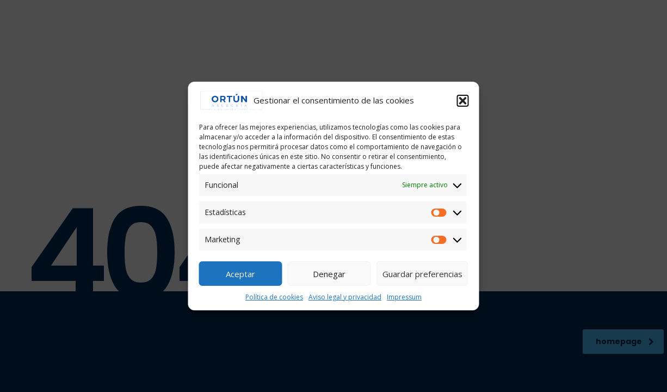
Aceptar (240, 273)
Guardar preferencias (422, 273)
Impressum (404, 297)
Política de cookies (274, 297)
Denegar (329, 273)
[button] (463, 100)
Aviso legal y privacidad (344, 297)
